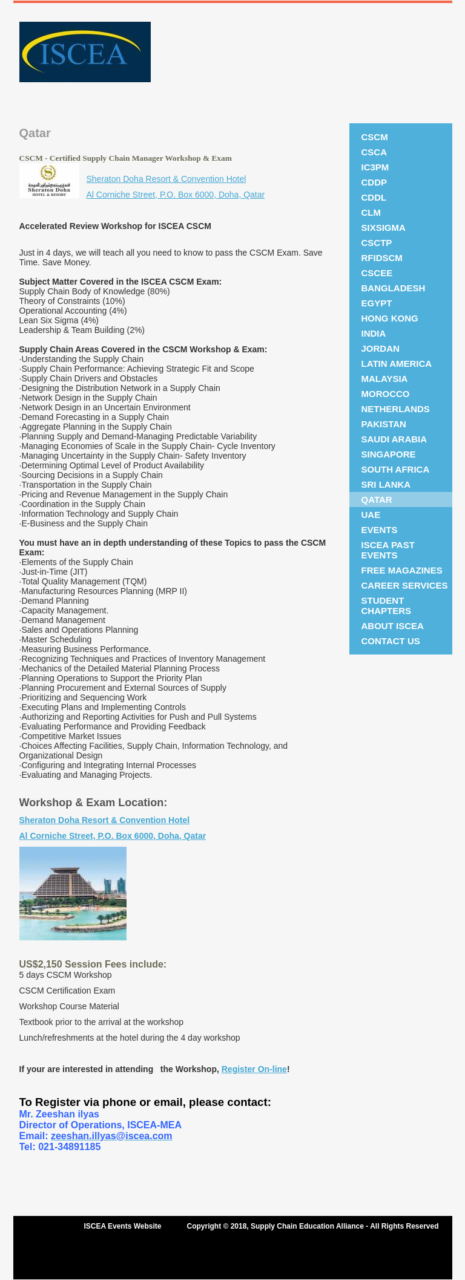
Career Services (404, 585)
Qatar (376, 499)
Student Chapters (386, 605)
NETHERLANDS (395, 409)
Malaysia (384, 378)
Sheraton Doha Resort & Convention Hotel (166, 179)
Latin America (396, 363)
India (373, 333)
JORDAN (380, 348)
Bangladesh (393, 288)
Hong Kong (389, 318)
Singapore (388, 454)
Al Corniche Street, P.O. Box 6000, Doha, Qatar (176, 194)
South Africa (395, 469)
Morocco (385, 394)
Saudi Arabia (394, 439)
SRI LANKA (386, 484)
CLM (371, 212)
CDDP (374, 182)
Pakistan (383, 424)
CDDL (374, 197)
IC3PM (375, 167)
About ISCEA (392, 626)
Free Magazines (402, 570)
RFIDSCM (382, 258)
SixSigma (383, 227)
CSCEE (377, 273)
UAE (371, 514)
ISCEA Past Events (388, 550)
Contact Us (390, 641)
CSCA (374, 152)
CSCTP (376, 243)
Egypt (376, 303)
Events (379, 530)
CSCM (374, 137)
